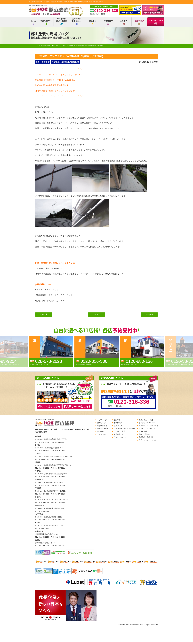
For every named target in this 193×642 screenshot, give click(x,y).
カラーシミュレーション (147, 440)
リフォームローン (120, 437)
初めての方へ (45, 22)
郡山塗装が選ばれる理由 (61, 21)
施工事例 (92, 22)
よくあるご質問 (119, 431)
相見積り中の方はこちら (77, 406)
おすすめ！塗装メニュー (77, 21)
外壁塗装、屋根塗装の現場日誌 (65, 62)
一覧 (96, 314)
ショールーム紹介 (155, 22)
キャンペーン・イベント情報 (124, 428)
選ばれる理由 (102, 426)
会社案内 (123, 22)
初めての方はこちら (49, 406)
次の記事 (44, 314)
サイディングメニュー (147, 423)
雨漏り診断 (143, 431)
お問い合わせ (119, 434)
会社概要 (100, 431)
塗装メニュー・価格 (146, 420)
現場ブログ (139, 22)
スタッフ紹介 (102, 434)
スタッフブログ (42, 62)
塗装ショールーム (103, 428)
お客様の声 (108, 22)
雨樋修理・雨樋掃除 (146, 437)
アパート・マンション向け (148, 426)
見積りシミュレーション (147, 428)
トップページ (102, 420)
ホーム (33, 22)
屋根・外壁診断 (144, 434)
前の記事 (149, 314)
